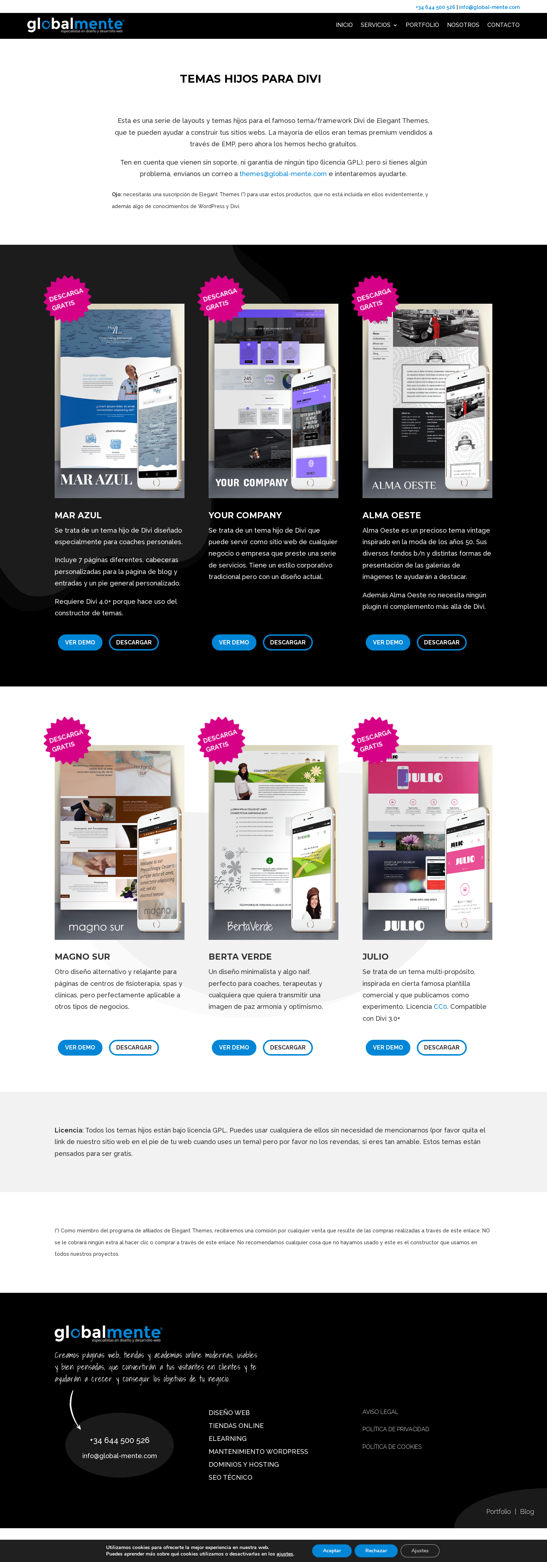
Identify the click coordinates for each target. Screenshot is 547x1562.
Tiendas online (236, 1425)
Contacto (503, 25)
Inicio (344, 25)
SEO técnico (230, 1477)
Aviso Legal (380, 1412)
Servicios (376, 25)
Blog (527, 1511)
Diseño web (229, 1412)
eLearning (228, 1438)
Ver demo (80, 642)
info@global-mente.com (489, 7)
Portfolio (422, 25)
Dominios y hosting (244, 1464)
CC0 (440, 1006)
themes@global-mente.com (283, 174)
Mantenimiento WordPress (258, 1451)
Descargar (134, 642)
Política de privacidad (396, 1429)
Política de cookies (392, 1446)
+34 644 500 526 (435, 7)
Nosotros (463, 25)
